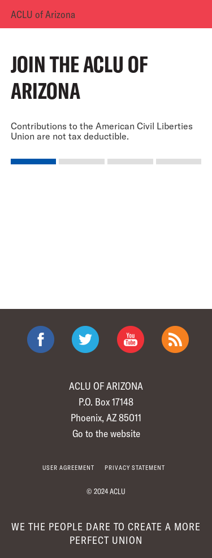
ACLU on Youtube (130, 339)
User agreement (68, 467)
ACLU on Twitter (85, 339)
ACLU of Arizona (43, 14)
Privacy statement (135, 467)
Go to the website (106, 433)
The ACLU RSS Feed (175, 339)
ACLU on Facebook (40, 339)
